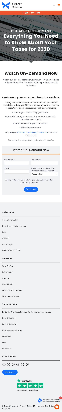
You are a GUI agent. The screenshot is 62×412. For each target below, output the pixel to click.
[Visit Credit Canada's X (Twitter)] (8, 364)
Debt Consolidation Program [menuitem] (14, 226)
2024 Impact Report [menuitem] (11, 296)
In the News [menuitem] (7, 272)
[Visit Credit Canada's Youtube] (22, 364)
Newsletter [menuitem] (7, 348)
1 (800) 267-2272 (31, 13)
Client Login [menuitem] (7, 244)
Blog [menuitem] (4, 342)
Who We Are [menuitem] (7, 266)
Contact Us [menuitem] (7, 284)
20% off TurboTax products (32, 132)
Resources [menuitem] (6, 336)
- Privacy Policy (25, 406)
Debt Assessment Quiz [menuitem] (12, 330)
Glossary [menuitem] (6, 238)
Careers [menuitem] (5, 278)
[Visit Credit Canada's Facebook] (4, 364)
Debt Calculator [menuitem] (9, 318)
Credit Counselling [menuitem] (10, 220)
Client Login (10, 372)
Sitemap (6, 409)
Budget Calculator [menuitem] (10, 324)
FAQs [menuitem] (4, 232)
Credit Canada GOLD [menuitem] (11, 250)
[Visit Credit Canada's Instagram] (18, 364)
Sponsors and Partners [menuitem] (12, 290)
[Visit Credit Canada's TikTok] (27, 364)
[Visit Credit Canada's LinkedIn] (13, 364)
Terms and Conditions (44, 406)
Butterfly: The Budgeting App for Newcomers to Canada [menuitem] (26, 312)
